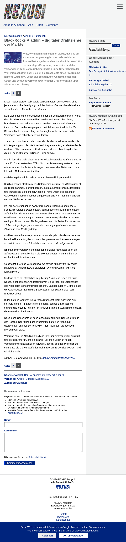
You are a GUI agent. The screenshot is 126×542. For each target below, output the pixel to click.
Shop (39, 24)
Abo (30, 24)
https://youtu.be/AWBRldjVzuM (59, 358)
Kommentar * (10, 431)
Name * (7, 420)
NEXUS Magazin (13, 36)
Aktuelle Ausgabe (14, 24)
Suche (116, 45)
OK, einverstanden (73, 535)
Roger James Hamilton (100, 102)
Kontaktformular (15, 413)
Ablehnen (47, 535)
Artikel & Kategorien (35, 36)
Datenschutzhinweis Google (99, 51)
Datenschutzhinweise (38, 457)
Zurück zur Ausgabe (15, 382)
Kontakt (63, 514)
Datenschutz (63, 519)
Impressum (63, 517)
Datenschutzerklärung (86, 530)
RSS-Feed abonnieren (103, 128)
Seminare (52, 24)
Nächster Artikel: (34, 375)
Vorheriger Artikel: (26, 378)
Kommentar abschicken (19, 463)
